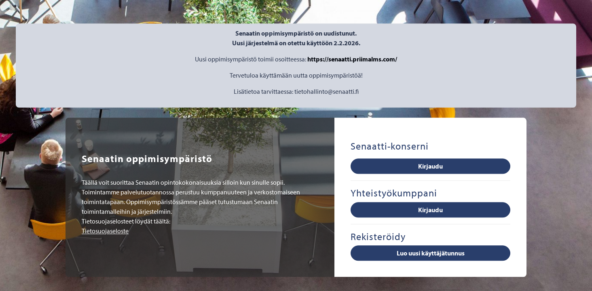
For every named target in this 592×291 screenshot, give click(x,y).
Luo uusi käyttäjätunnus (431, 253)
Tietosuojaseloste (105, 231)
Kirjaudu (430, 166)
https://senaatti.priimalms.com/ (352, 59)
